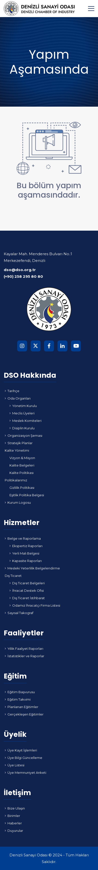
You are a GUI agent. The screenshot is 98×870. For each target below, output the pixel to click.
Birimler (12, 816)
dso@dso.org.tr (20, 269)
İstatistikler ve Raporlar (24, 656)
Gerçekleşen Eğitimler (24, 714)
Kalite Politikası (21, 473)
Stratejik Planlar (19, 443)
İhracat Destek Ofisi (26, 590)
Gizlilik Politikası (21, 488)
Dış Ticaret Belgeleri (27, 583)
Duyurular (14, 831)
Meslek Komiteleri (25, 421)
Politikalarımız (16, 480)
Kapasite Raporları (25, 561)
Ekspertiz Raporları (26, 546)
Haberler (13, 823)
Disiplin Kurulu (22, 428)
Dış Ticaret (13, 576)
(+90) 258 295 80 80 (23, 276)
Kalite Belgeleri (21, 465)
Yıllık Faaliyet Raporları (24, 649)
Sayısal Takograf (19, 613)
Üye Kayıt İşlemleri (21, 750)
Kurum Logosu (18, 502)
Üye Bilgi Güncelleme (23, 758)
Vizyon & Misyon (22, 458)
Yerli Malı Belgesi (24, 553)
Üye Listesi (14, 765)
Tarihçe (12, 391)
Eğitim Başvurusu (20, 692)
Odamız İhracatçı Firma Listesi (34, 605)
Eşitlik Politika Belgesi (26, 495)
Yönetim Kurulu (23, 406)
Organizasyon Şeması (23, 435)
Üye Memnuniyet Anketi (25, 773)
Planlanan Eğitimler (21, 707)
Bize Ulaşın (15, 808)
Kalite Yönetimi (17, 450)
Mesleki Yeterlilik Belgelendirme (32, 568)
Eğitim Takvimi (18, 699)
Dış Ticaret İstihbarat (27, 598)
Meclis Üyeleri (22, 413)
